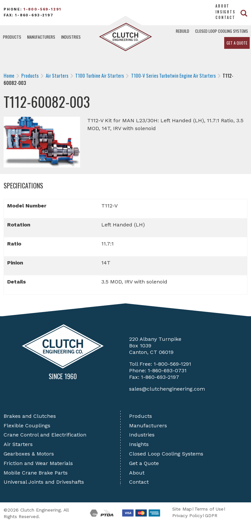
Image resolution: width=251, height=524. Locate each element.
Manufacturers (41, 37)
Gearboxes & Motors (29, 454)
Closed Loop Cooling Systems (221, 31)
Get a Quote (236, 43)
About (222, 6)
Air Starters (18, 444)
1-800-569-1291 (42, 9)
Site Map (182, 509)
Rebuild (182, 31)
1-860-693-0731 (167, 370)
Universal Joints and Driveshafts (44, 482)
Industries (71, 37)
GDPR (211, 515)
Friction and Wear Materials (38, 463)
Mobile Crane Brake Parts (36, 473)
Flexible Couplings (27, 425)
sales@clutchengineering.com (167, 389)
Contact (225, 17)
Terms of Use (209, 509)
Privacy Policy (187, 515)
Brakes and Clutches (30, 416)
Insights (225, 11)
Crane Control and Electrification (45, 435)
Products (12, 37)
